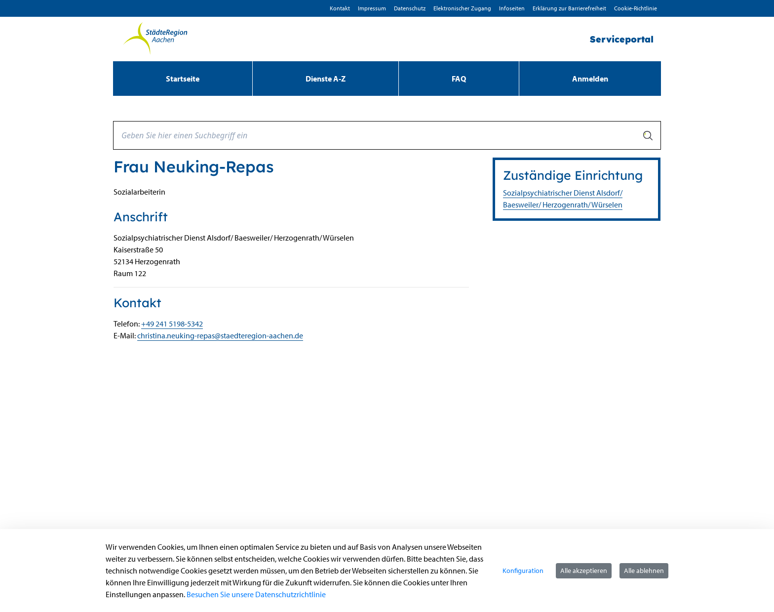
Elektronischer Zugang (462, 8)
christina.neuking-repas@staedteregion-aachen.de (220, 335)
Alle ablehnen (644, 570)
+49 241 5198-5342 (172, 323)
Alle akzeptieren (583, 570)
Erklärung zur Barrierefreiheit (569, 8)
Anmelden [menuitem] (590, 78)
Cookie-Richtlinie (635, 8)
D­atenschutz (410, 8)
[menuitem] (182, 78)
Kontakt (340, 8)
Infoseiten (512, 8)
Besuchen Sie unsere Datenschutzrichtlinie (256, 594)
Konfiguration (523, 570)
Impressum (372, 8)
